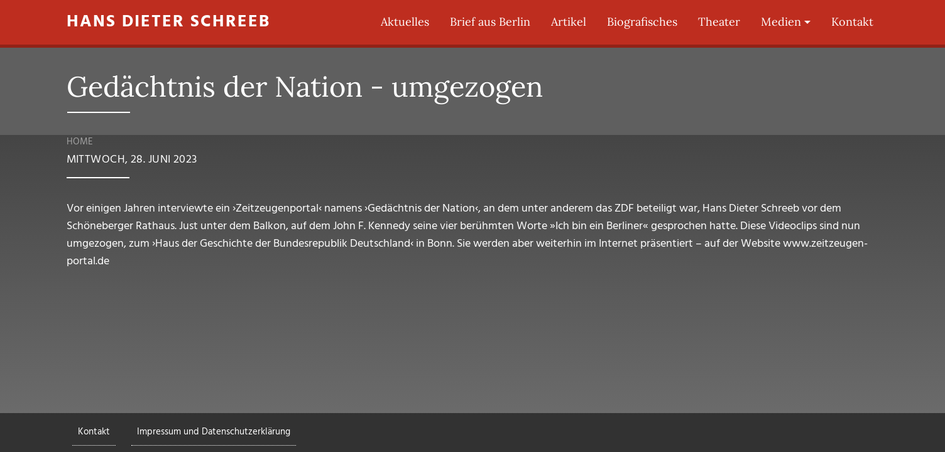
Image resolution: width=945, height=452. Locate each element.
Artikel (568, 21)
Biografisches (642, 21)
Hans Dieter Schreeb (168, 22)
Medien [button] (781, 21)
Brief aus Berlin (490, 21)
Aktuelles (405, 21)
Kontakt (852, 21)
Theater (719, 21)
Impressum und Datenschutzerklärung (213, 431)
